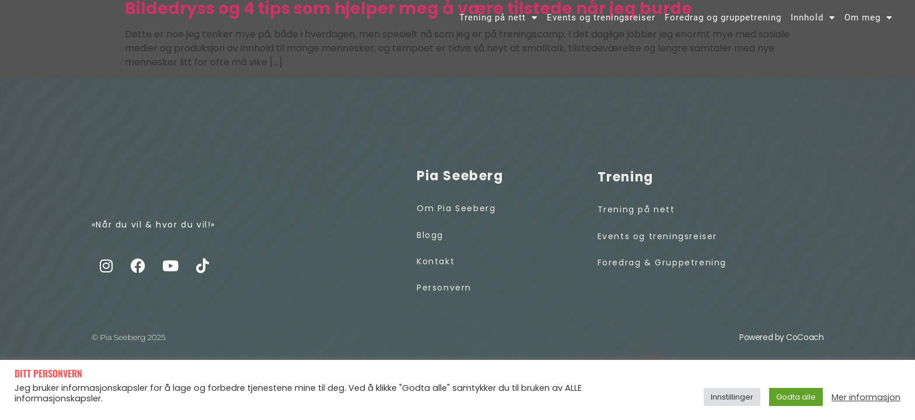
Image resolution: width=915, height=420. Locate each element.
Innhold (813, 27)
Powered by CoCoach (781, 351)
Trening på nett (498, 27)
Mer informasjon (866, 397)
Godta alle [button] (796, 396)
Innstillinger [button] (732, 396)
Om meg (868, 27)
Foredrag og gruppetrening (723, 27)
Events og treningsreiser (601, 27)
